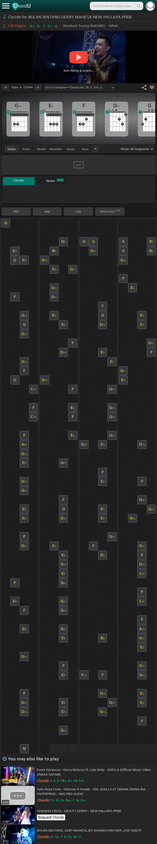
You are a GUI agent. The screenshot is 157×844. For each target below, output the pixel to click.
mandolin (56, 149)
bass (85, 149)
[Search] (138, 6)
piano (26, 149)
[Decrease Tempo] (5, 87)
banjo (70, 149)
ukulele (41, 149)
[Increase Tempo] (38, 87)
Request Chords (51, 817)
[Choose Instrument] (95, 149)
